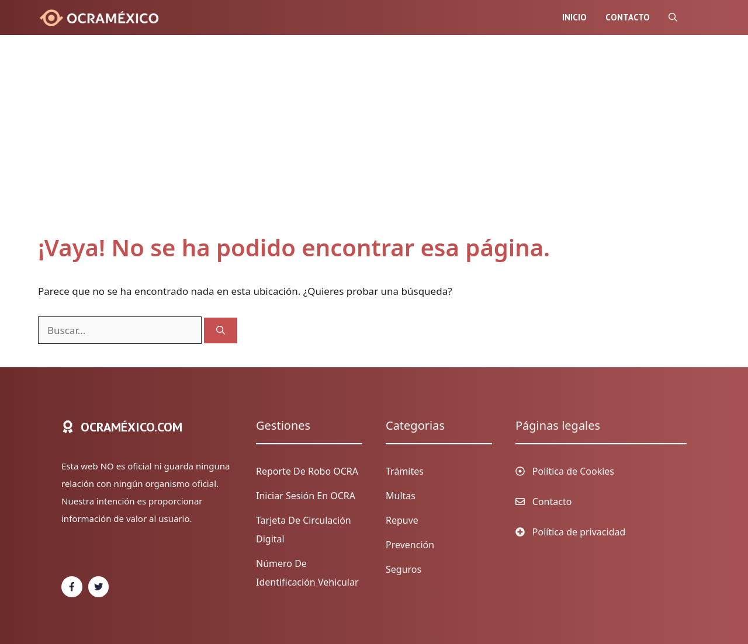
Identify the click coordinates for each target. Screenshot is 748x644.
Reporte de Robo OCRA (307, 471)
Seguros (403, 569)
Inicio (574, 17)
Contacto (627, 17)
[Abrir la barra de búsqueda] (673, 17)
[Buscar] (220, 331)
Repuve (402, 520)
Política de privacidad (579, 531)
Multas (400, 495)
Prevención (410, 544)
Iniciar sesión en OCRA (305, 495)
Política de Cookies (573, 471)
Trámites (405, 471)
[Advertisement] (362, 146)
